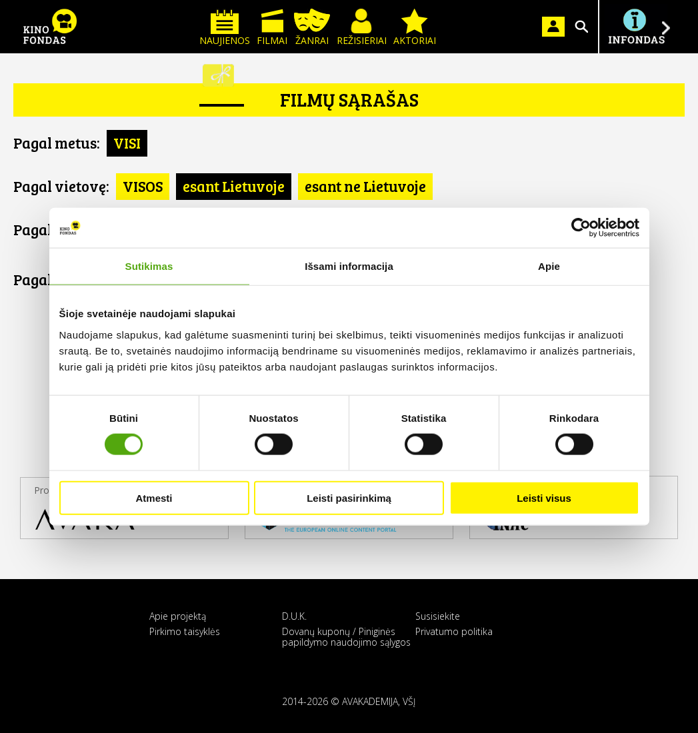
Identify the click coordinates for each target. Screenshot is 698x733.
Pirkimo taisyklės (184, 631)
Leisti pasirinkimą (349, 497)
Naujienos (224, 28)
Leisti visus (544, 497)
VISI (127, 143)
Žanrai (312, 28)
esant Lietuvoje (234, 186)
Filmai (272, 28)
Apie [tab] (549, 266)
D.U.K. (294, 616)
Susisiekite (437, 616)
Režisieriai (362, 28)
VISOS (143, 186)
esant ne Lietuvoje (365, 186)
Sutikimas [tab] (149, 266)
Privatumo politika (454, 631)
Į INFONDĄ (636, 26)
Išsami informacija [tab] (349, 266)
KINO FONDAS (50, 26)
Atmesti (153, 497)
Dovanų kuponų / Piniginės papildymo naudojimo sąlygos (346, 636)
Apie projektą (177, 616)
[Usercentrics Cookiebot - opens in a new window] (581, 228)
